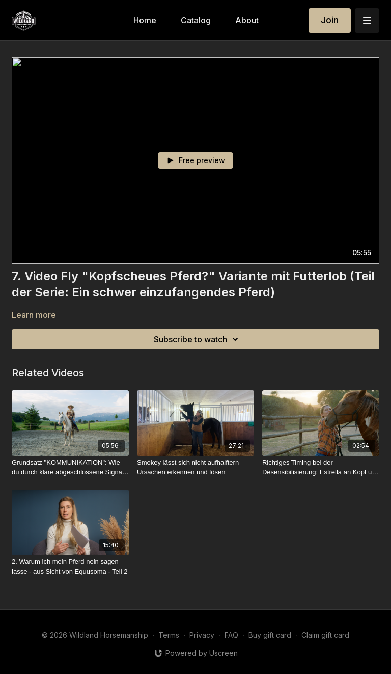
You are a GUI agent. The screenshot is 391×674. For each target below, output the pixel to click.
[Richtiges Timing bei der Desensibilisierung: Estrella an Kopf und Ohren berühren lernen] (320, 467)
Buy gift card (269, 635)
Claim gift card (325, 635)
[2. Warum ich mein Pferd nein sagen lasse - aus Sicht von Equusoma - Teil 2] (70, 567)
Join (330, 20)
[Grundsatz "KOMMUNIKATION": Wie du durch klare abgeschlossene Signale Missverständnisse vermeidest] (70, 467)
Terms (168, 635)
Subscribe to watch (197, 339)
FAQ (231, 635)
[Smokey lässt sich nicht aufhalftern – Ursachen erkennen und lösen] (195, 467)
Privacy (201, 635)
